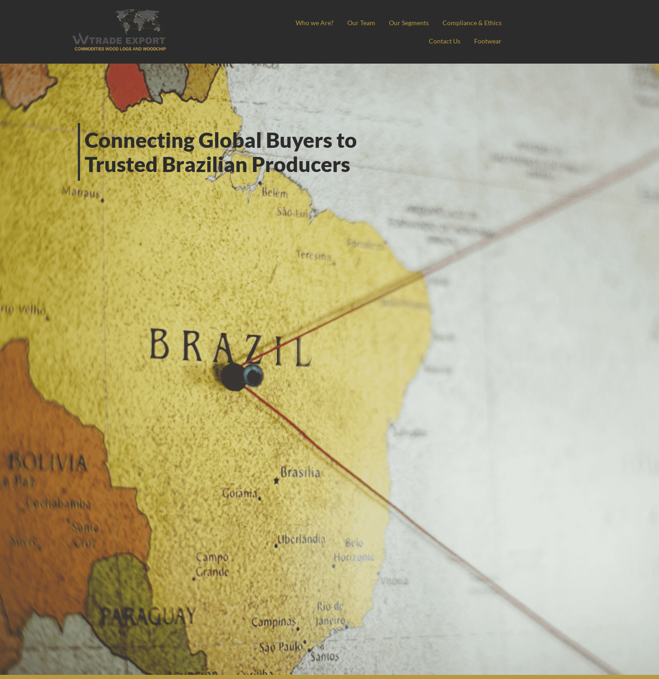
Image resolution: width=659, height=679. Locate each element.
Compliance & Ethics (381, 41)
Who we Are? (382, 22)
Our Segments (480, 22)
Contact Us (442, 41)
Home (340, 22)
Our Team (430, 22)
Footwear (487, 41)
